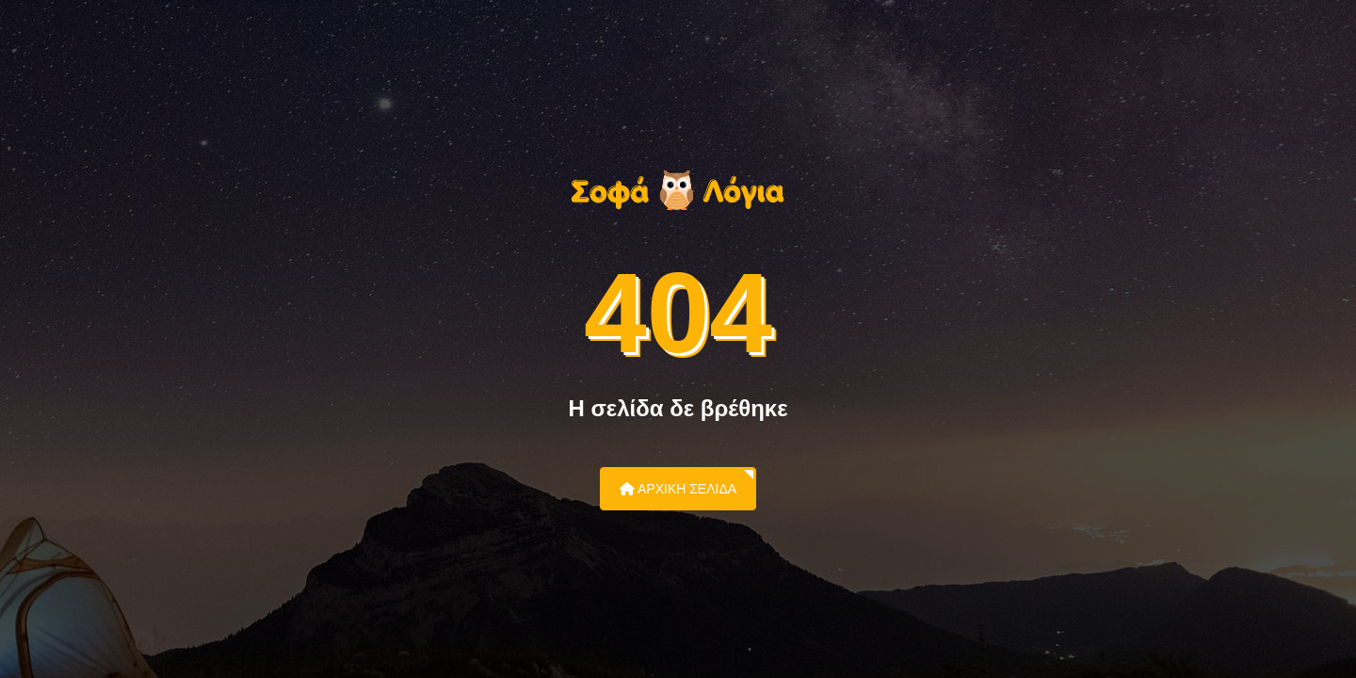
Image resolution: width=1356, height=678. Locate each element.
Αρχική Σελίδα (678, 488)
